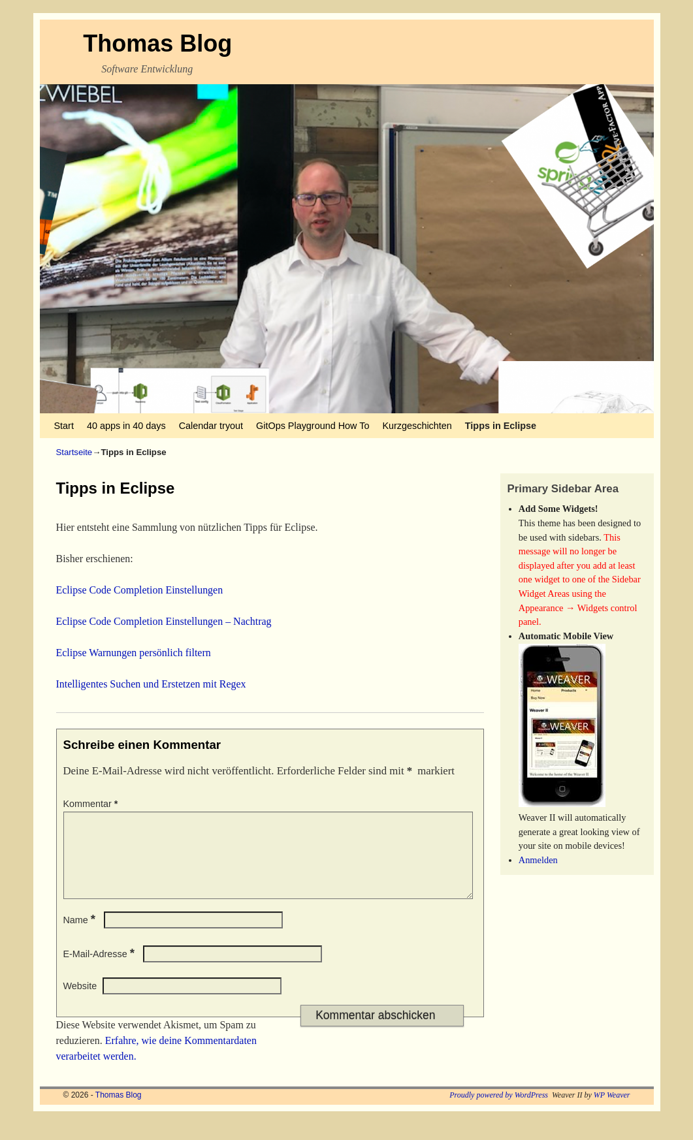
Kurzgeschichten (416, 425)
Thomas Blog (157, 43)
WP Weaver (612, 1110)
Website (80, 1001)
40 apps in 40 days (126, 425)
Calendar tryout (211, 425)
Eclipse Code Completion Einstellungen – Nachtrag (164, 621)
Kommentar (92, 804)
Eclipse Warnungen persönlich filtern (133, 652)
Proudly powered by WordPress (498, 1110)
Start (64, 425)
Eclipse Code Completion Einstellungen (139, 589)
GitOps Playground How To (312, 425)
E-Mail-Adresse (100, 969)
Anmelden (538, 860)
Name (81, 935)
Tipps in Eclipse (500, 425)
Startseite (74, 452)
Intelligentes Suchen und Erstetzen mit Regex (151, 683)
